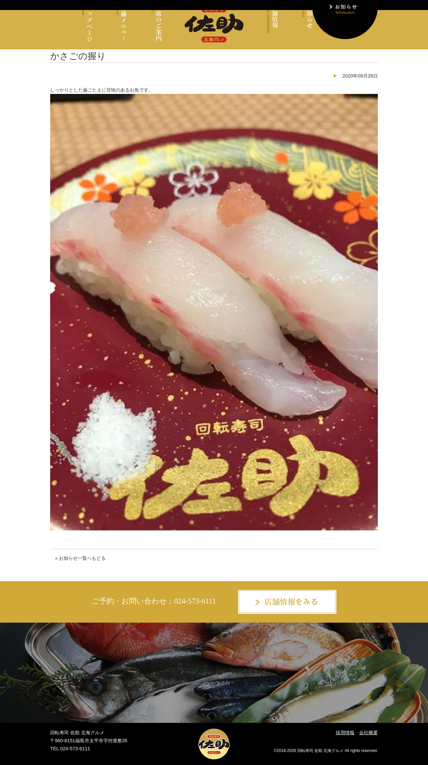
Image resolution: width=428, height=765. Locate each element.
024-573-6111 (195, 601)
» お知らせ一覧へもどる (80, 558)
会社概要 (368, 732)
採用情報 (345, 732)
